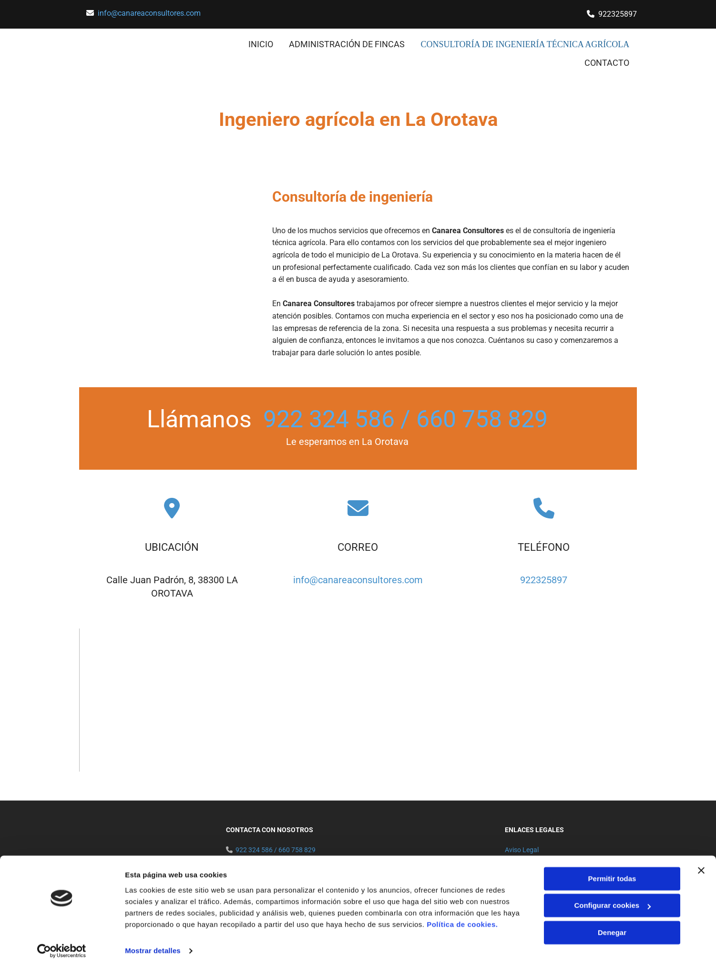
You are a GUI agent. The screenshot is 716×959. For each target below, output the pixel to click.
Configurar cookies (612, 895)
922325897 (543, 578)
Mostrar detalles (153, 940)
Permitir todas (612, 868)
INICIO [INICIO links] (271, 44)
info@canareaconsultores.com (149, 13)
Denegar (612, 922)
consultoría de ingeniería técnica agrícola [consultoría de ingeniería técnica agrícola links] (531, 44)
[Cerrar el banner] (701, 859)
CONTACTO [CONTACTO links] (607, 61)
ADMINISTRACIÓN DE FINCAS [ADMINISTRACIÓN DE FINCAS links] (358, 44)
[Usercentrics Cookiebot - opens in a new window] (61, 940)
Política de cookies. (462, 914)
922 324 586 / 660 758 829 (405, 417)
